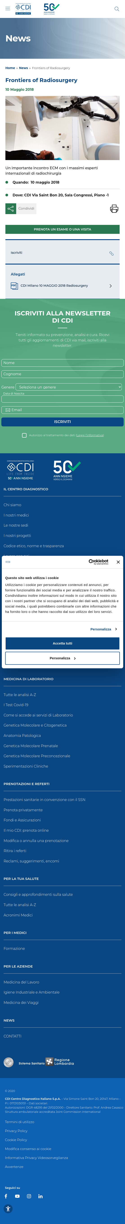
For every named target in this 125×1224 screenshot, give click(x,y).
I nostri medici (16, 515)
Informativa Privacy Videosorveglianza (36, 1158)
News (23, 68)
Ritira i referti (15, 851)
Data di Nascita (13, 393)
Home (10, 68)
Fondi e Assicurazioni (22, 820)
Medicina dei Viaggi (21, 1002)
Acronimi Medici (18, 915)
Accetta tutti (62, 643)
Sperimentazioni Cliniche (26, 766)
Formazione (14, 948)
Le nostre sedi (16, 525)
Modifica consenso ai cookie (28, 1149)
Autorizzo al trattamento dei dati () (66, 435)
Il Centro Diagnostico (26, 489)
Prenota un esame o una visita (62, 229)
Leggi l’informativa (90, 435)
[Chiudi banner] (118, 562)
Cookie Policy (16, 1140)
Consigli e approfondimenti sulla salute (38, 894)
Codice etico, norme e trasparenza (34, 546)
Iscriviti (62, 422)
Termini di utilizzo (19, 1122)
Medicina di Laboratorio (29, 679)
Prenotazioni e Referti (26, 784)
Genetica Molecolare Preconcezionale (37, 756)
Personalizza (100, 629)
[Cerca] (117, 9)
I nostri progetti (17, 536)
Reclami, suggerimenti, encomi (31, 861)
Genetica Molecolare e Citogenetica (35, 725)
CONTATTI (12, 1036)
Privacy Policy (16, 1131)
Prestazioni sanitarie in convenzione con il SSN (44, 800)
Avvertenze (14, 1167)
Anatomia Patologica (22, 736)
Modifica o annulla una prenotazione (36, 841)
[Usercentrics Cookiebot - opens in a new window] (88, 562)
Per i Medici (15, 933)
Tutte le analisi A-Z (20, 695)
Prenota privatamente (23, 810)
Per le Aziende (18, 966)
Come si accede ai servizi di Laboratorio (38, 715)
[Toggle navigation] (7, 8)
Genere (7, 387)
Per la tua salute (21, 879)
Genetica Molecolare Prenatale (31, 746)
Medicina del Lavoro (21, 982)
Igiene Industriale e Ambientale (32, 992)
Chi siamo (12, 505)
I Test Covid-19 (16, 705)
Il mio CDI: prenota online (26, 830)
